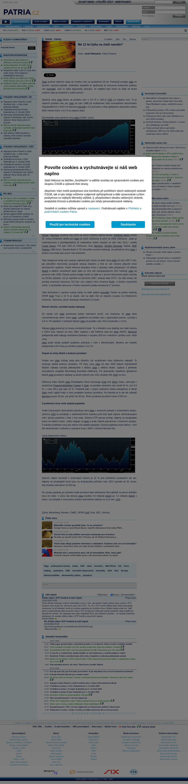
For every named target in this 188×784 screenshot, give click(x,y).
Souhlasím (128, 224)
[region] (95, 195)
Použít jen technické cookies (70, 224)
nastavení (94, 208)
